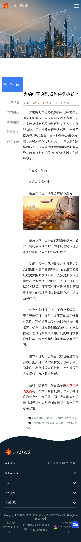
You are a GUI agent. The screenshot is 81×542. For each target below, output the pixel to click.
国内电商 (13, 112)
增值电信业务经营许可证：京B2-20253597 (36, 527)
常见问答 (13, 132)
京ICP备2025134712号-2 (10, 527)
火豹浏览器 (15, 5)
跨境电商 (13, 122)
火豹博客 (13, 102)
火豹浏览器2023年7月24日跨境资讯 (55, 417)
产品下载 (13, 141)
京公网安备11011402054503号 (68, 527)
